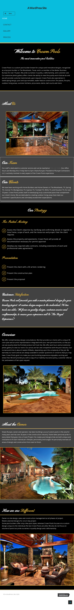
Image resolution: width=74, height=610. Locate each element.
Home (4, 18)
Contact (7, 24)
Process (7, 37)
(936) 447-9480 (55, 168)
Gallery (6, 31)
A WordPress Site (37, 8)
